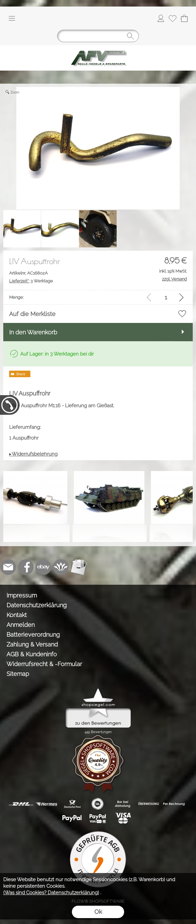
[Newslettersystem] (79, 567)
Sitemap (18, 673)
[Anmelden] (160, 18)
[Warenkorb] (184, 18)
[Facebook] (26, 567)
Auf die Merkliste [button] (32, 314)
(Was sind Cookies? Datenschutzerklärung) (51, 893)
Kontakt (17, 615)
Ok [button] (98, 911)
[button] (12, 18)
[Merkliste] (172, 18)
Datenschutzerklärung (37, 605)
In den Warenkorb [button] (33, 332)
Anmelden (21, 624)
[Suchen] (98, 36)
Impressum (22, 595)
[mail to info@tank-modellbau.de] (8, 567)
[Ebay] (43, 567)
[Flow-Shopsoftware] (61, 567)
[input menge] (166, 297)
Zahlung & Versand (32, 644)
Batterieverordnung (33, 634)
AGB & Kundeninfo (32, 654)
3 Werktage (31, 280)
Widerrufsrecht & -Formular (44, 664)
